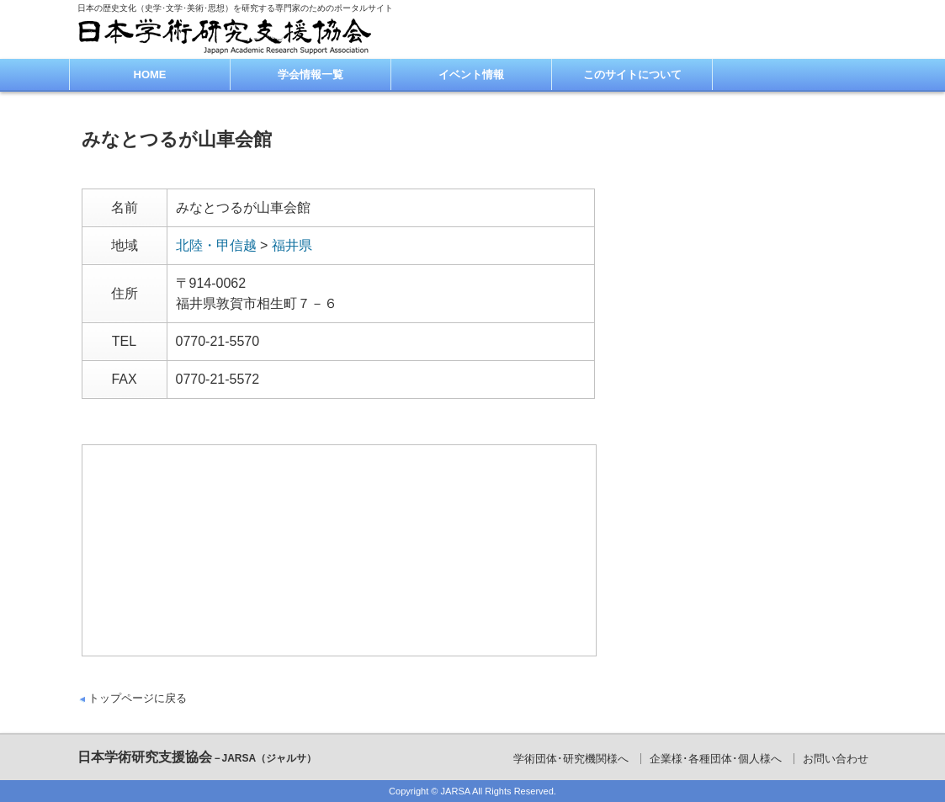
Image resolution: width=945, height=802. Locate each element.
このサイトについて (632, 74)
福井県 (292, 245)
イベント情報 (471, 74)
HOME (150, 74)
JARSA (455, 791)
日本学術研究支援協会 (197, 757)
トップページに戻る (137, 698)
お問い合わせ (835, 758)
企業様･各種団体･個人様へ (716, 758)
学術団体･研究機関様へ (571, 758)
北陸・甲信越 (216, 245)
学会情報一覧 (310, 74)
